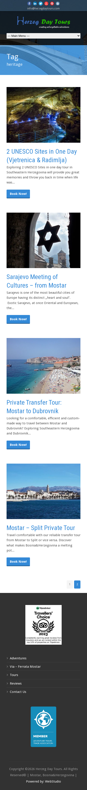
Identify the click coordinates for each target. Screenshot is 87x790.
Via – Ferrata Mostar (25, 667)
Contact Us (18, 692)
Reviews (16, 683)
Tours (14, 675)
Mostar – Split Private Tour (41, 528)
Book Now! (18, 194)
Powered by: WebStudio (43, 781)
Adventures (18, 658)
